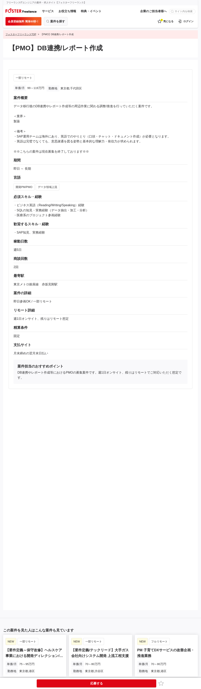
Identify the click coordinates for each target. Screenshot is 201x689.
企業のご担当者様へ (153, 11)
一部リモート (24, 77)
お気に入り (161, 683)
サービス (48, 11)
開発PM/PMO (24, 187)
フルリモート (159, 640)
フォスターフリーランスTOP (20, 34)
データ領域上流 (47, 187)
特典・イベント (91, 11)
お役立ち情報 (67, 11)
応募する (96, 683)
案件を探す (57, 21)
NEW (11, 640)
